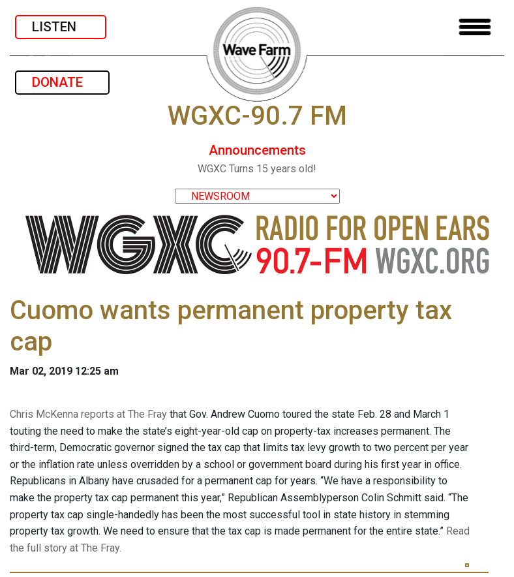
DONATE (62, 82)
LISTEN (60, 27)
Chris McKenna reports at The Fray (88, 414)
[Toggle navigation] (475, 27)
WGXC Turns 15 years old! (257, 169)
